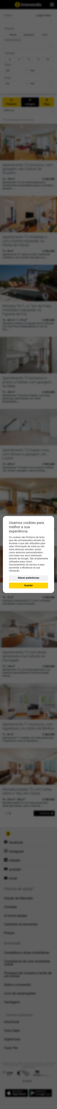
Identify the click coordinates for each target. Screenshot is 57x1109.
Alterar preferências (28, 577)
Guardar (28, 585)
